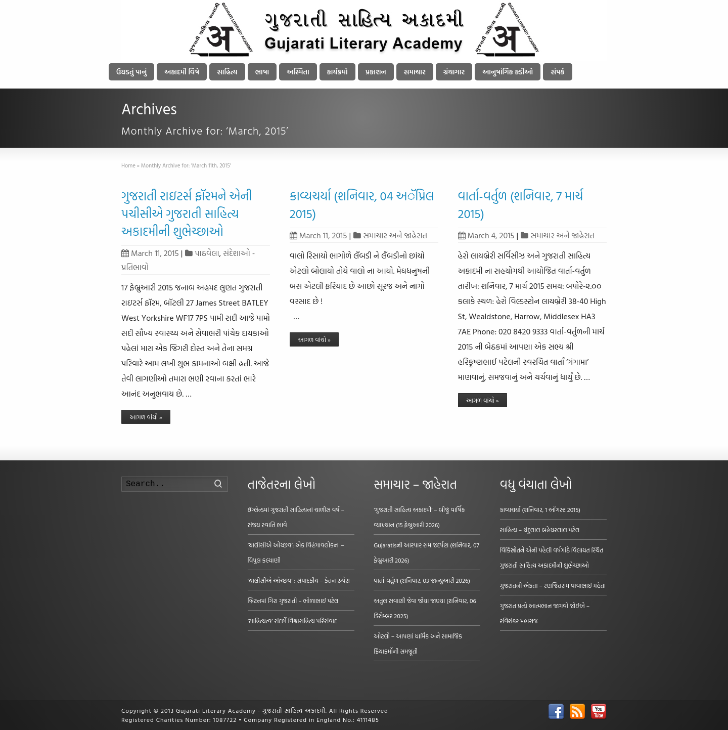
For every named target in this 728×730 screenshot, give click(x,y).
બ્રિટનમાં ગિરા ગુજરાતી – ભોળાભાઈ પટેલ (293, 600)
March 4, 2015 (486, 235)
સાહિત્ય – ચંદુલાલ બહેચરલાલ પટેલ (540, 529)
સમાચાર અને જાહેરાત (395, 235)
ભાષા (262, 71)
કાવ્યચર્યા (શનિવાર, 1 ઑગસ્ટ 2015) (540, 509)
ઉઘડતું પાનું (131, 71)
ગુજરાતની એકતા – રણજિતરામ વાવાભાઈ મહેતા (553, 585)
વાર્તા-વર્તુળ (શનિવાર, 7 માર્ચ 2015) (520, 205)
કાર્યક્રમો (337, 71)
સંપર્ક (557, 71)
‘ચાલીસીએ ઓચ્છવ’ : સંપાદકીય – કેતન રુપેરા (299, 580)
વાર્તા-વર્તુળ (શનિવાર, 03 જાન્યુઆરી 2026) (422, 580)
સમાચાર (415, 71)
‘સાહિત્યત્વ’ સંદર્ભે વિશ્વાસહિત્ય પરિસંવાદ (292, 620)
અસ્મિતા (298, 71)
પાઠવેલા (207, 253)
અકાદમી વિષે (181, 71)
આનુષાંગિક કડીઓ (507, 71)
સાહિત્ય (227, 71)
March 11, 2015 (150, 253)
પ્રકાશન (376, 71)
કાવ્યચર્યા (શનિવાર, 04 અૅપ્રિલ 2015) (362, 205)
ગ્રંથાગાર (454, 71)
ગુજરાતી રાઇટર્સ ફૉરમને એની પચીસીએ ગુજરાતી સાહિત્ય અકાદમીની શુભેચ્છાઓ (186, 213)
